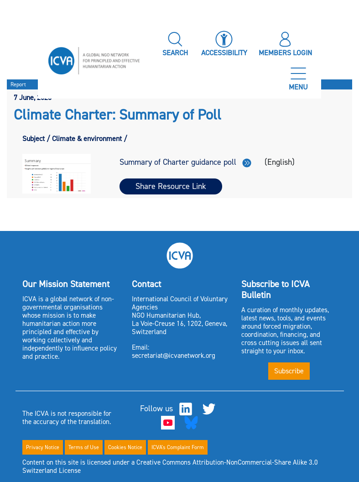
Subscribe (289, 371)
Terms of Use (83, 447)
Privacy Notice (42, 447)
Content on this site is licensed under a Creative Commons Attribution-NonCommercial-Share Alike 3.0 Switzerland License (170, 466)
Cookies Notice (125, 447)
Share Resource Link (170, 186)
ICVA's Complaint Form (177, 447)
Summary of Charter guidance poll (185, 162)
